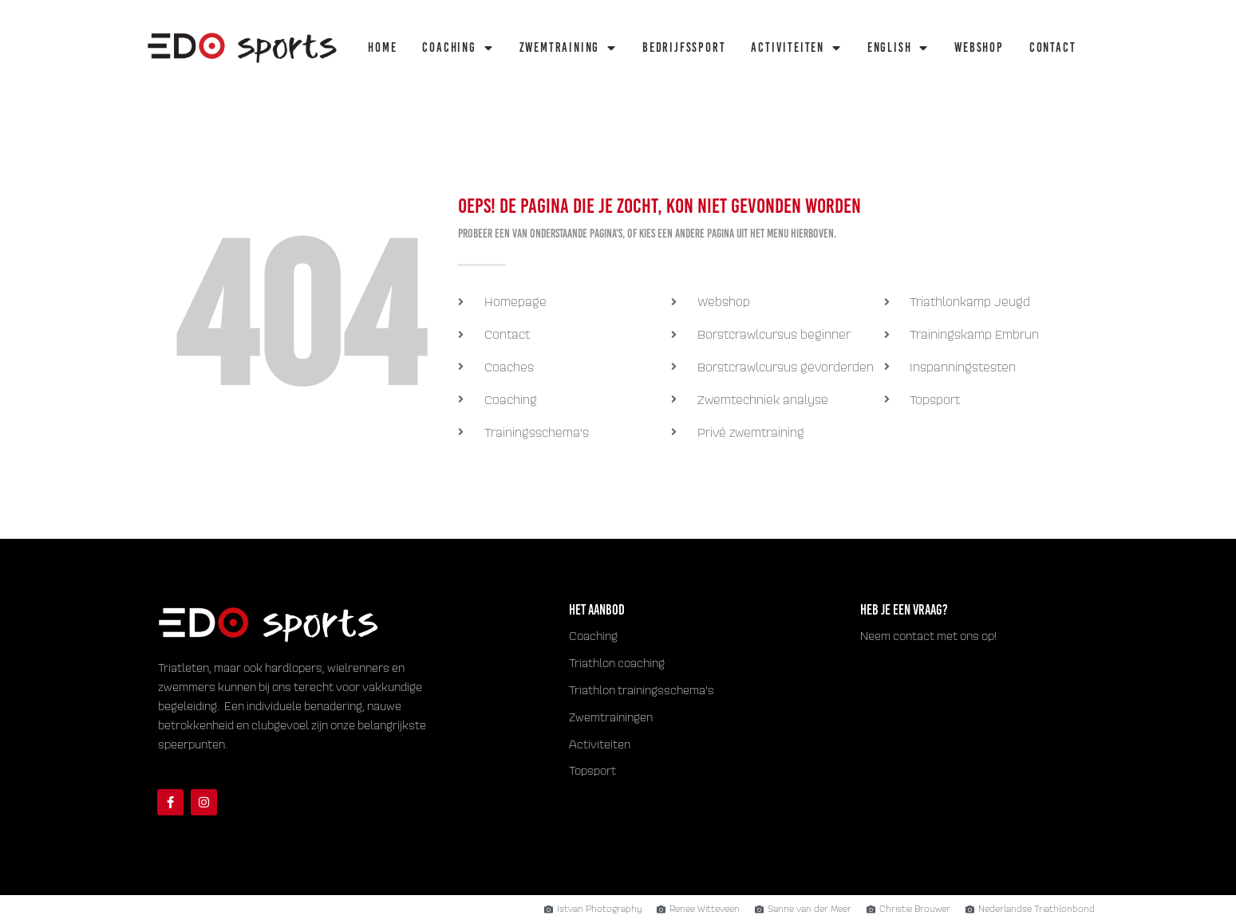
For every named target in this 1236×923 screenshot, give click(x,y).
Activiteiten (796, 47)
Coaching (457, 47)
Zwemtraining (568, 47)
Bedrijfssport (683, 47)
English (898, 47)
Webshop (979, 47)
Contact (1052, 47)
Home (382, 47)
